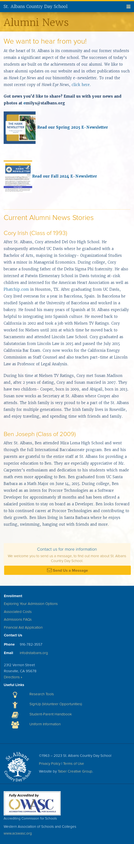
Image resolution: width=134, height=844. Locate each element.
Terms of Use (73, 763)
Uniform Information (45, 724)
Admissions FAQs (18, 619)
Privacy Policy (49, 763)
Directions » (13, 677)
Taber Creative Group (75, 771)
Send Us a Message (67, 570)
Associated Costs (18, 612)
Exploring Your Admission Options (31, 604)
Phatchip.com (16, 289)
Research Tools (41, 694)
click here (81, 84)
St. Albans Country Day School (35, 6)
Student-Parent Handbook (50, 714)
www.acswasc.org (18, 833)
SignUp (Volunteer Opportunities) (55, 704)
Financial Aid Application (23, 627)
